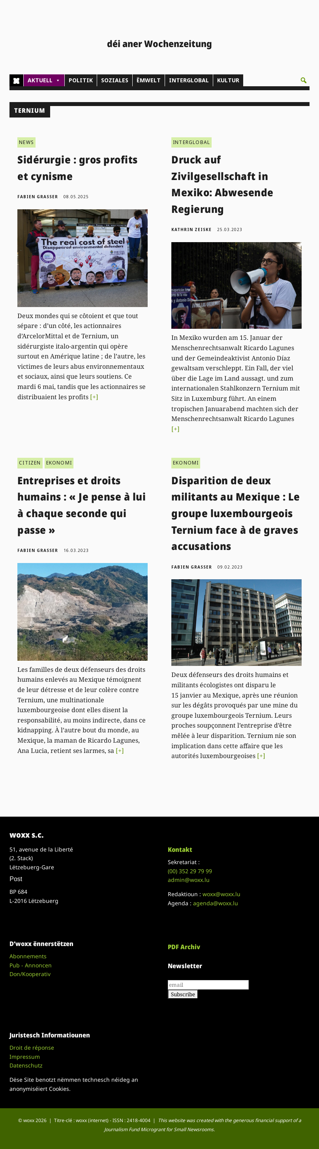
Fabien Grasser (37, 196)
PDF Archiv (184, 946)
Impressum (24, 1056)
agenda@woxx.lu (215, 903)
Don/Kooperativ (30, 974)
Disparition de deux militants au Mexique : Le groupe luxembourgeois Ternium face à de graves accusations (235, 513)
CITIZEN (30, 462)
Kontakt (180, 849)
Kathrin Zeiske (191, 229)
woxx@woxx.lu (221, 894)
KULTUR (228, 80)
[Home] (16, 80)
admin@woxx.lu (189, 880)
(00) (190, 871)
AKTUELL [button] (44, 80)
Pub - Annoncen (30, 965)
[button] (304, 80)
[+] (94, 396)
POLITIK (81, 80)
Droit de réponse (31, 1047)
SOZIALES (114, 80)
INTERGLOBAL (189, 80)
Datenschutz (26, 1065)
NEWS (26, 142)
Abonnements (28, 956)
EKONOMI (59, 462)
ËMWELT (149, 80)
